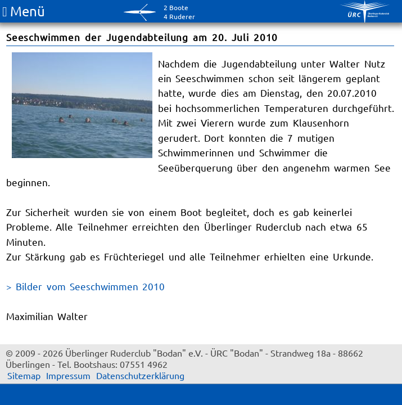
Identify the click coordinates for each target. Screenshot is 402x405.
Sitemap (23, 375)
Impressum (68, 375)
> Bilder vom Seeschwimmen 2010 (85, 286)
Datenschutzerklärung (140, 375)
